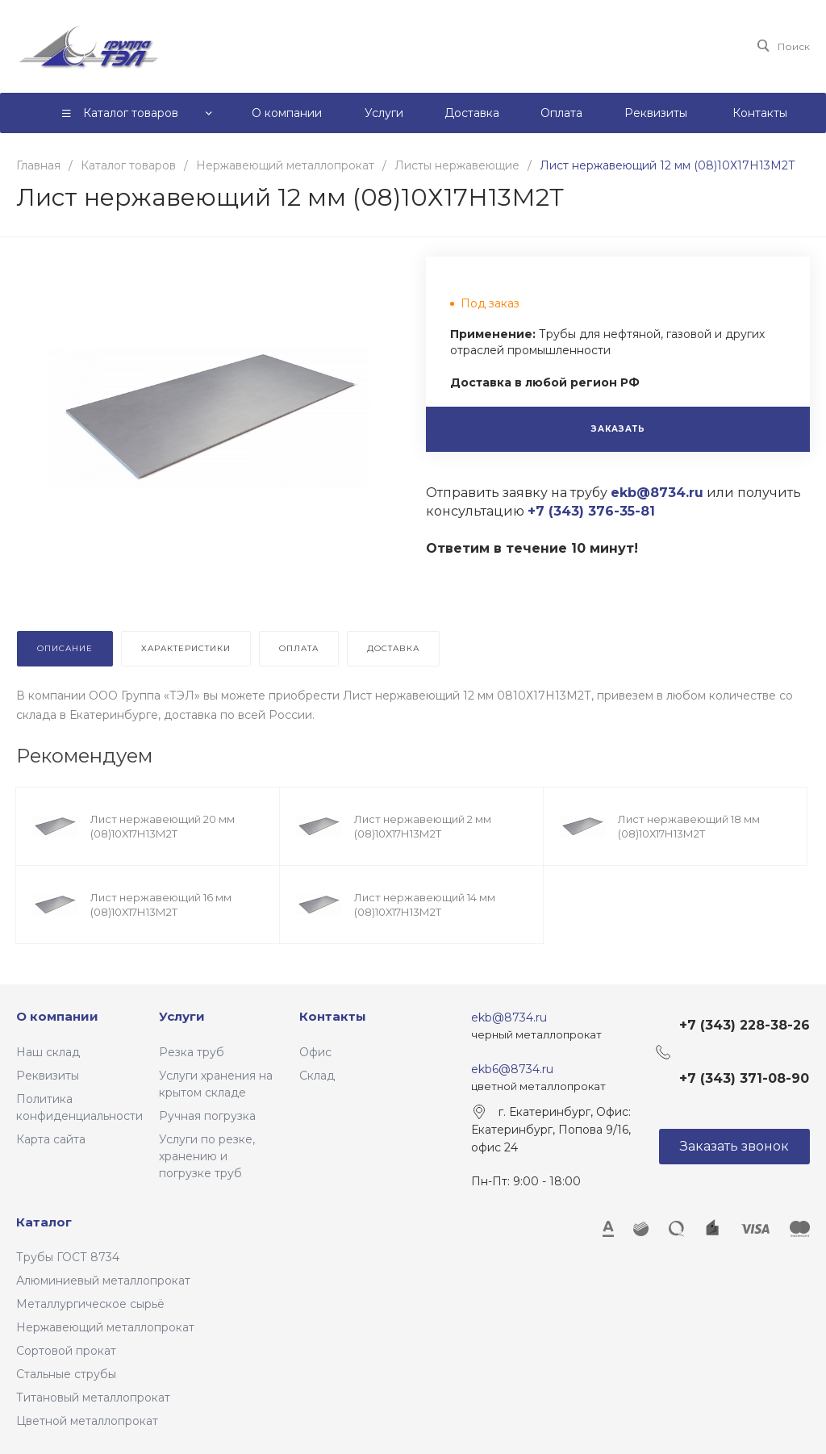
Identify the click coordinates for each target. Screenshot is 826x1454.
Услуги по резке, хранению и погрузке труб (207, 1156)
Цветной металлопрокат (87, 1421)
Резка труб (191, 1052)
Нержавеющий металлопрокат (105, 1327)
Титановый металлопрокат (93, 1397)
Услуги (182, 1016)
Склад (317, 1075)
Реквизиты (47, 1075)
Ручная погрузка (207, 1116)
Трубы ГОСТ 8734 (67, 1257)
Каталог (44, 1222)
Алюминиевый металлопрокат (103, 1280)
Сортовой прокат (66, 1350)
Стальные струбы (66, 1374)
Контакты (332, 1016)
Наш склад (48, 1052)
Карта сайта (51, 1139)
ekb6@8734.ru (512, 1069)
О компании (57, 1016)
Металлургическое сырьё (90, 1304)
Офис (315, 1052)
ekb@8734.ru (509, 1017)
